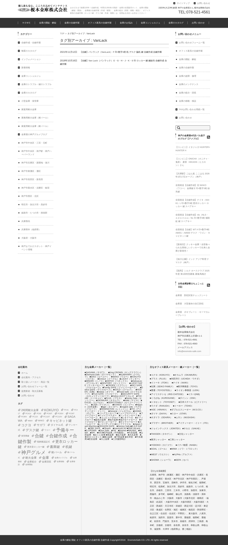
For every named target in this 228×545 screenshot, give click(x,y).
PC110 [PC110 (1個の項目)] (35, 417)
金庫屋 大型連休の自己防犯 (189, 303)
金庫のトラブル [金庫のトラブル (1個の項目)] (61, 458)
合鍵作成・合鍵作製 (31, 42)
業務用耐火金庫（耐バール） (35, 117)
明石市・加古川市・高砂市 (34, 204)
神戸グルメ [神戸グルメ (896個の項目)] (33, 452)
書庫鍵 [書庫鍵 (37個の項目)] (55, 447)
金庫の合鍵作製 (72, 23)
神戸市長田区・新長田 (32, 179)
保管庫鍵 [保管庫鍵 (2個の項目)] (25, 436)
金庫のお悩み (126, 23)
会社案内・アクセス (31, 377)
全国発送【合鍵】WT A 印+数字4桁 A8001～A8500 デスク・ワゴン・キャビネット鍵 (192, 232)
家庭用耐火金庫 (28, 109)
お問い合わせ (198, 23)
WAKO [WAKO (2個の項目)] (41, 420)
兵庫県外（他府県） (31, 229)
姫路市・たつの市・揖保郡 (34, 213)
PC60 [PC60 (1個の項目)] (39, 413)
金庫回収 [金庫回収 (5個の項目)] (46, 461)
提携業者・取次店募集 (32, 391)
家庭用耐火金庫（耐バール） (35, 126)
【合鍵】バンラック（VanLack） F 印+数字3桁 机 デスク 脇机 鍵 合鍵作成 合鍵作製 (121, 52)
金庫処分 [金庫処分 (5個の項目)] (31, 461)
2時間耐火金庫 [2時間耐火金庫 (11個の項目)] (30, 410)
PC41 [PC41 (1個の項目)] (66, 410)
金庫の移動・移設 (187, 101)
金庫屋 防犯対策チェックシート (191, 295)
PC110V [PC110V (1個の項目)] (58, 417)
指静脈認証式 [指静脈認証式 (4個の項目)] (43, 441)
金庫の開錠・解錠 (47, 23)
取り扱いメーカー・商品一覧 (35, 382)
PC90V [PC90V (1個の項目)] (24, 417)
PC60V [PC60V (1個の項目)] (60, 413)
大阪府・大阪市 (28, 238)
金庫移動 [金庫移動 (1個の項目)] (60, 461)
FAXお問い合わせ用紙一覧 (192, 109)
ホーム (24, 373)
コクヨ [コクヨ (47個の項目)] (26, 425)
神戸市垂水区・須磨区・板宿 (35, 188)
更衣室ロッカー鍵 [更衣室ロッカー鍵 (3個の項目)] (35, 447)
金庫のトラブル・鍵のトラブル (36, 84)
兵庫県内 (25, 221)
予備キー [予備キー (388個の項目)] (65, 430)
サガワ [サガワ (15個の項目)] (41, 425)
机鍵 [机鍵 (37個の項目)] (68, 447)
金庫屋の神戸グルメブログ (34, 134)
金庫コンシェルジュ (150, 23)
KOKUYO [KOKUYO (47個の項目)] (51, 410)
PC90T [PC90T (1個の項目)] (71, 413)
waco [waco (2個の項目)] (30, 420)
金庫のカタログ (176, 23)
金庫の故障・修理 (187, 76)
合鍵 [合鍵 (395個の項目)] (39, 435)
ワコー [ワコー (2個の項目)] (47, 430)
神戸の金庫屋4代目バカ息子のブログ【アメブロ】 (191, 137)
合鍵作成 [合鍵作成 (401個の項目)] (58, 435)
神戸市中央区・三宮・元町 (34, 143)
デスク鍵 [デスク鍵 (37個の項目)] (32, 430)
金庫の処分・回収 (187, 92)
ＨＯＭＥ (26, 23)
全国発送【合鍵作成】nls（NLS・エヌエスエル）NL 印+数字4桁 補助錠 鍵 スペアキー (192, 218)
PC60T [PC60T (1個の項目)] (49, 413)
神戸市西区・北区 (30, 196)
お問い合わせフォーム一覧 (192, 42)
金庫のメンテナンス (188, 84)
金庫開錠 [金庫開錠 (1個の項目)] (29, 464)
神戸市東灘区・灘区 (31, 171)
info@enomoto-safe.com (189, 351)
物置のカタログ (28, 51)
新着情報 (25, 67)
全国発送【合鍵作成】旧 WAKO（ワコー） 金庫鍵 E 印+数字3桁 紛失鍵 (192, 188)
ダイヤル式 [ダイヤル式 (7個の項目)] (57, 425)
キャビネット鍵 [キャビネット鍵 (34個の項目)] (61, 420)
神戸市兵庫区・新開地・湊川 (35, 162)
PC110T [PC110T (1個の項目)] (46, 417)
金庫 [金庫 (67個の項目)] (45, 458)
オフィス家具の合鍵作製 (100, 23)
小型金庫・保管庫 (30, 101)
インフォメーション (31, 59)
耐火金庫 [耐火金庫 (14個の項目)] (31, 457)
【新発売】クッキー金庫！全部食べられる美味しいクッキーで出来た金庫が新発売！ (192, 247)
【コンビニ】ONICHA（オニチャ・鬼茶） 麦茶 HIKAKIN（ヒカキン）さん (192, 161)
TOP (62, 33)
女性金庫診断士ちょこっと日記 (191, 285)
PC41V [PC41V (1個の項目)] (28, 413)
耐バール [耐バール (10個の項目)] (56, 452)
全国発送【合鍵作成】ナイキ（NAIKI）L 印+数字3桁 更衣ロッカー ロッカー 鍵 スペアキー (192, 203)
